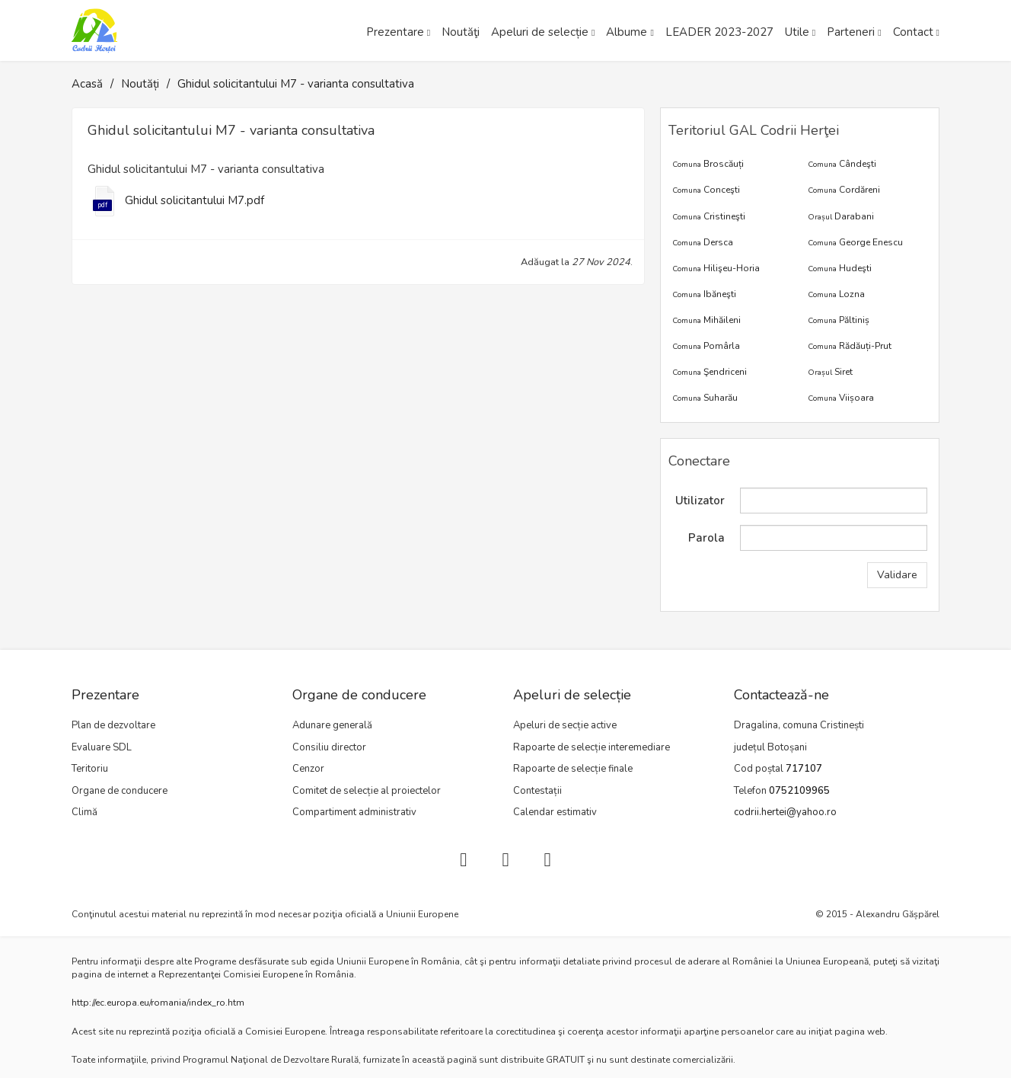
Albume (626, 32)
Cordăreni (844, 190)
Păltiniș (838, 320)
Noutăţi (461, 32)
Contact (913, 32)
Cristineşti (708, 216)
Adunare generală (332, 725)
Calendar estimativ (555, 812)
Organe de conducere (119, 791)
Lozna (836, 294)
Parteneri (851, 32)
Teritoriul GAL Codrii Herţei (753, 130)
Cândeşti (842, 164)
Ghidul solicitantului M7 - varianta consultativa (295, 83)
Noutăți (140, 83)
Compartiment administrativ (354, 812)
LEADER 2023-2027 (719, 32)
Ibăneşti (704, 294)
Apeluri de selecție (539, 32)
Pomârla (706, 346)
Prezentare (395, 32)
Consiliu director (329, 747)
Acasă (87, 83)
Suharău (705, 398)
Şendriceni (709, 372)
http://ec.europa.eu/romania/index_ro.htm (158, 1002)
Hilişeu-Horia (716, 268)
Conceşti (706, 190)
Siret (830, 372)
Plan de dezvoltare (113, 725)
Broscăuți (708, 164)
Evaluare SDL (102, 747)
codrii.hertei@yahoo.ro (785, 812)
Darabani (841, 216)
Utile (797, 32)
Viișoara (841, 398)
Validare (897, 575)
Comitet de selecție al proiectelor (366, 791)
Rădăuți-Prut (849, 346)
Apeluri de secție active (565, 725)
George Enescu (855, 242)
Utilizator (700, 500)
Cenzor (308, 769)
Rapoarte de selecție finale (573, 769)
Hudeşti (840, 268)
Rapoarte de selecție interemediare (591, 747)
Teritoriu (90, 769)
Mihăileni (706, 320)
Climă (84, 812)
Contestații (537, 791)
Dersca (702, 242)
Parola (706, 537)
